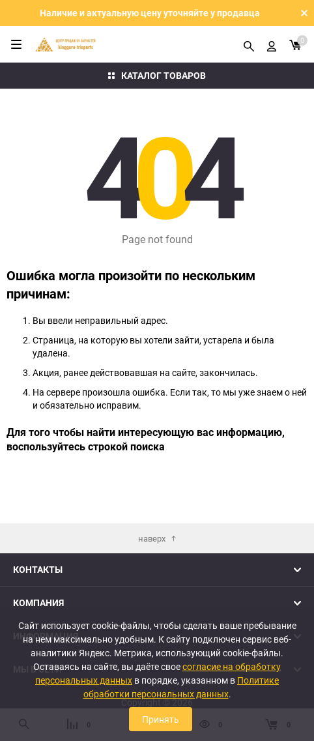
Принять (160, 719)
